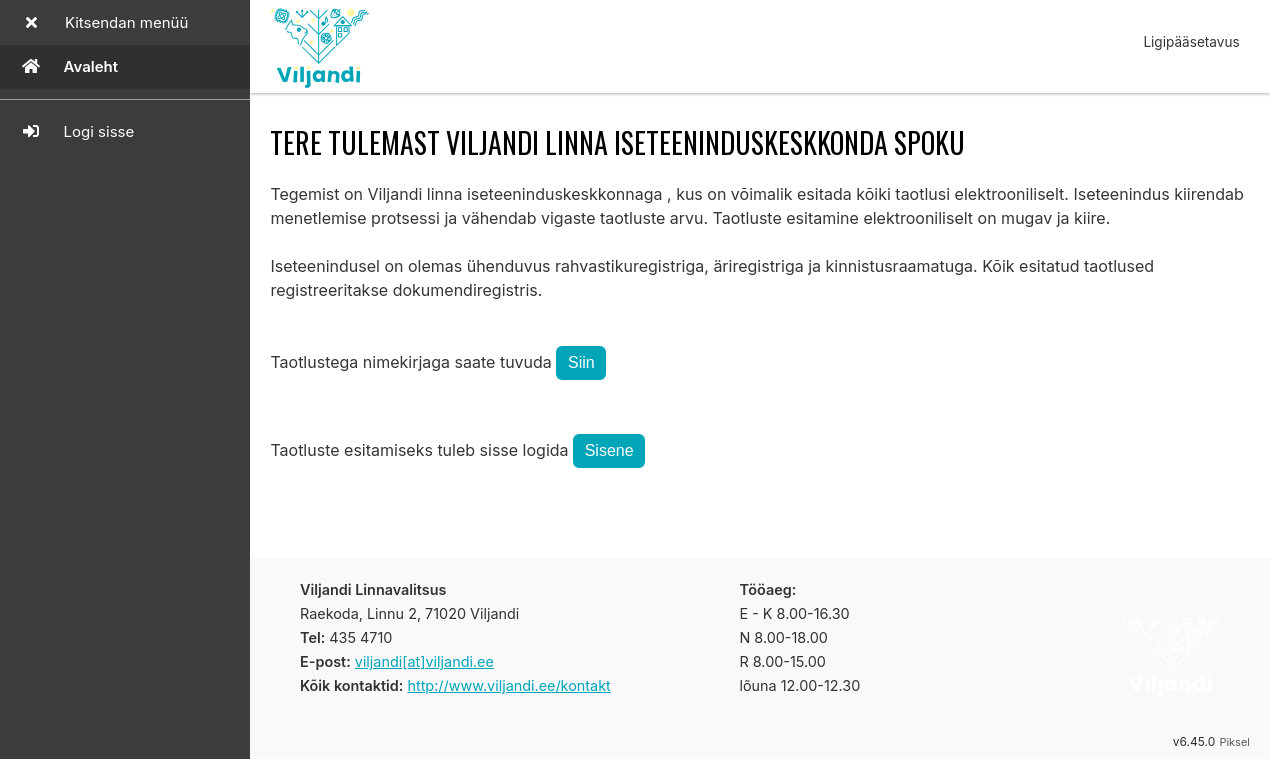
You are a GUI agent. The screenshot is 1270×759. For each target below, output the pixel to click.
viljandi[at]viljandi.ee (424, 661)
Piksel (1234, 742)
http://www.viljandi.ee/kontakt (508, 685)
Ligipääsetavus (1191, 42)
